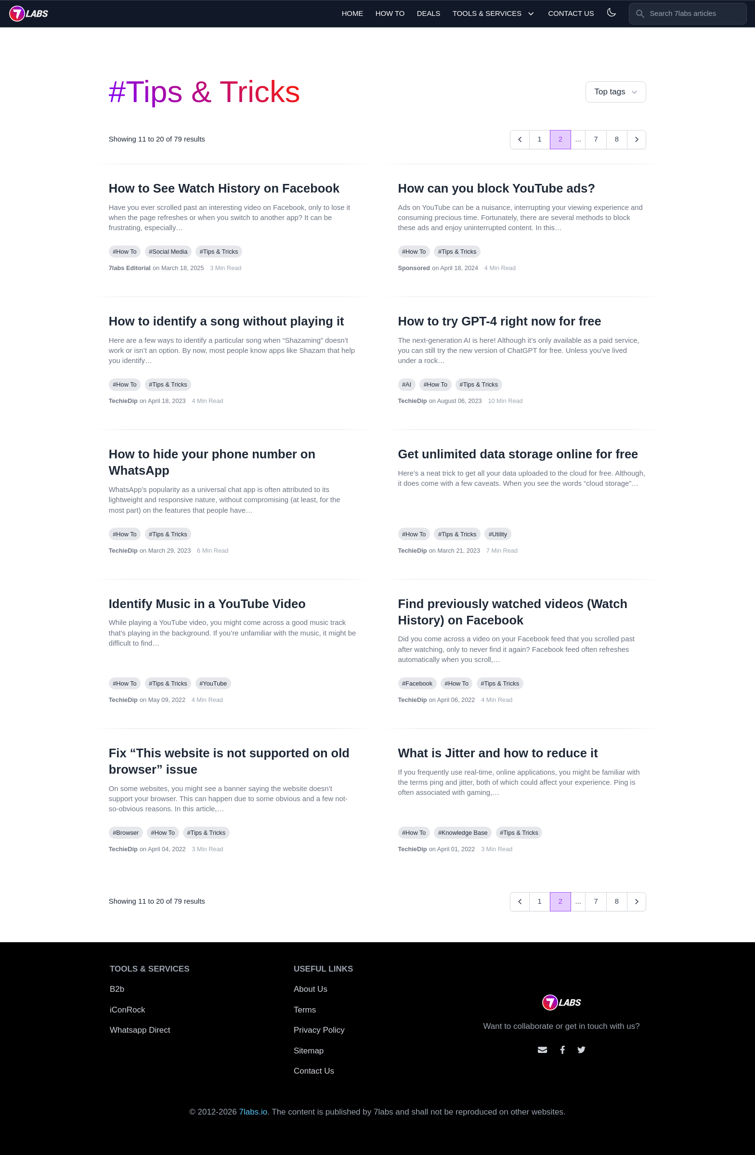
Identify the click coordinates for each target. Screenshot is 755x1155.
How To (390, 13)
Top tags (616, 92)
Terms (305, 1009)
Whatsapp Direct (140, 1030)
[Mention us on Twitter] (581, 1050)
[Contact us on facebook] (562, 1050)
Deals (429, 13)
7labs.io (253, 1111)
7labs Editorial (130, 268)
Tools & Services (494, 14)
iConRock (127, 1009)
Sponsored (414, 268)
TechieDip (123, 400)
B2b (117, 989)
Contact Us (571, 13)
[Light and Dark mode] (611, 12)
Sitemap (309, 1050)
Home (353, 13)
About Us (310, 989)
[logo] (28, 13)
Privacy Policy (319, 1030)
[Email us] (542, 1050)
